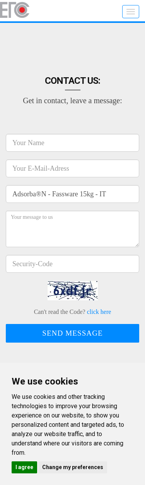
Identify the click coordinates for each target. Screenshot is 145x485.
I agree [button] (24, 467)
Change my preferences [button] (72, 467)
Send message (72, 333)
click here (99, 311)
